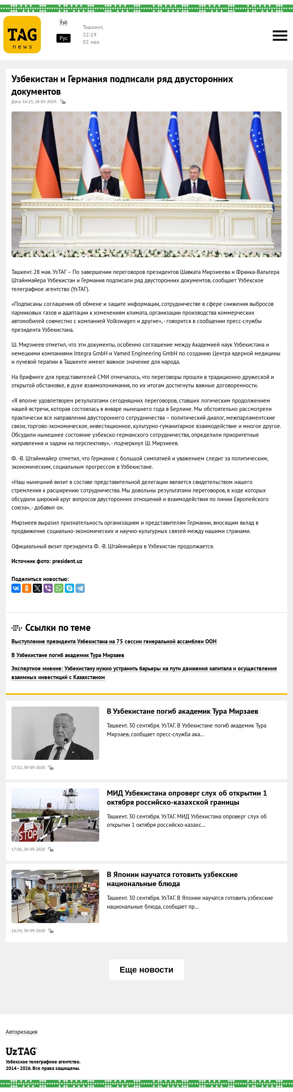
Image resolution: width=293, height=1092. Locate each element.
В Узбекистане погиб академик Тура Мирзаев (67, 655)
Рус (64, 38)
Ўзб (64, 22)
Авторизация (21, 1032)
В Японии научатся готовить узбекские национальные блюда (172, 878)
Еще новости (146, 969)
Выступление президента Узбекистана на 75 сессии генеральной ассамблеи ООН (114, 641)
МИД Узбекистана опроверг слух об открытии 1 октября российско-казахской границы (187, 797)
